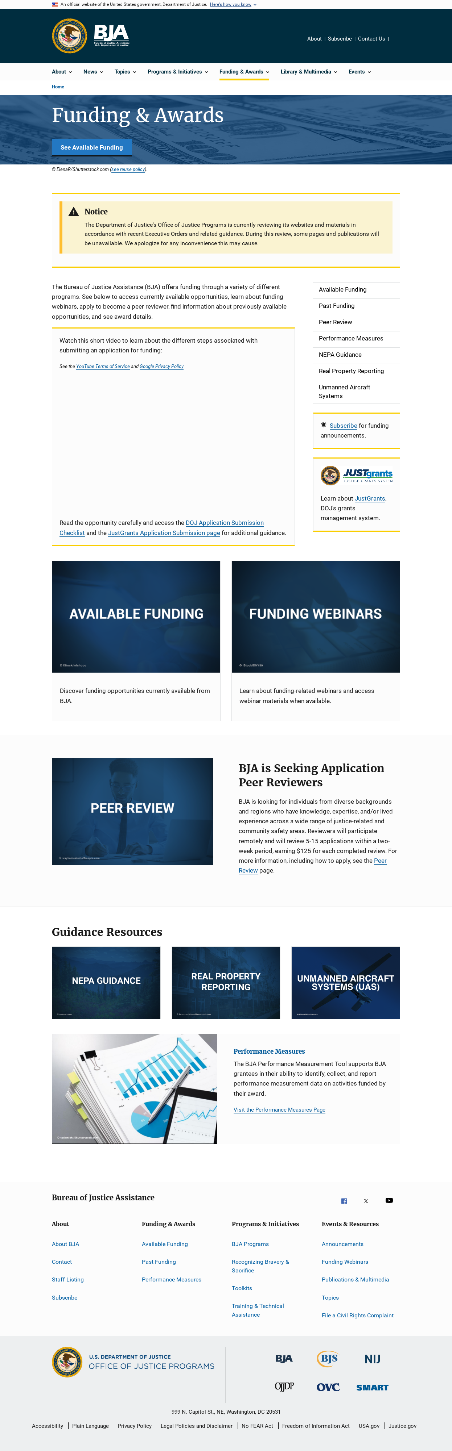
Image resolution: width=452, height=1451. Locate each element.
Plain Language (90, 1426)
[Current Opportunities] (136, 617)
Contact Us (371, 38)
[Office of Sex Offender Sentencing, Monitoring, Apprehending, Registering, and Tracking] (373, 1395)
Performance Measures (269, 1051)
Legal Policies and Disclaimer (197, 1426)
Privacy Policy (135, 1426)
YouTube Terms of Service (103, 366)
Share (400, 44)
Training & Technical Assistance (258, 1310)
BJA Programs (250, 1243)
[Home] (111, 36)
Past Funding (159, 1261)
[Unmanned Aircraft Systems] (346, 983)
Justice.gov (402, 1426)
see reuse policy (128, 169)
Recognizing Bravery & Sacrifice (260, 1266)
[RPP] (226, 983)
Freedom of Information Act (316, 1426)
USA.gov (369, 1426)
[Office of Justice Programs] (69, 36)
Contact (62, 1261)
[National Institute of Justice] (373, 1367)
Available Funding (165, 1243)
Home (58, 86)
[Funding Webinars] (316, 617)
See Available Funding (92, 147)
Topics (330, 1297)
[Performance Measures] (134, 1089)
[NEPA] (106, 983)
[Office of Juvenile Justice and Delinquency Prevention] (284, 1395)
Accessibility (47, 1426)
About (314, 38)
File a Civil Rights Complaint (358, 1315)
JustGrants (370, 498)
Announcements (342, 1243)
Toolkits (242, 1288)
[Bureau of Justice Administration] (284, 1367)
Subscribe (340, 38)
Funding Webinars (345, 1261)
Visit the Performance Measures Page (279, 1110)
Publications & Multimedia (355, 1279)
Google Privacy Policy (162, 366)
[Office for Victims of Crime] (328, 1395)
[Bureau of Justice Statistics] (328, 1369)
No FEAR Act (257, 1426)
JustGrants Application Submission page (164, 532)
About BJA (65, 1243)
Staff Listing (68, 1279)
